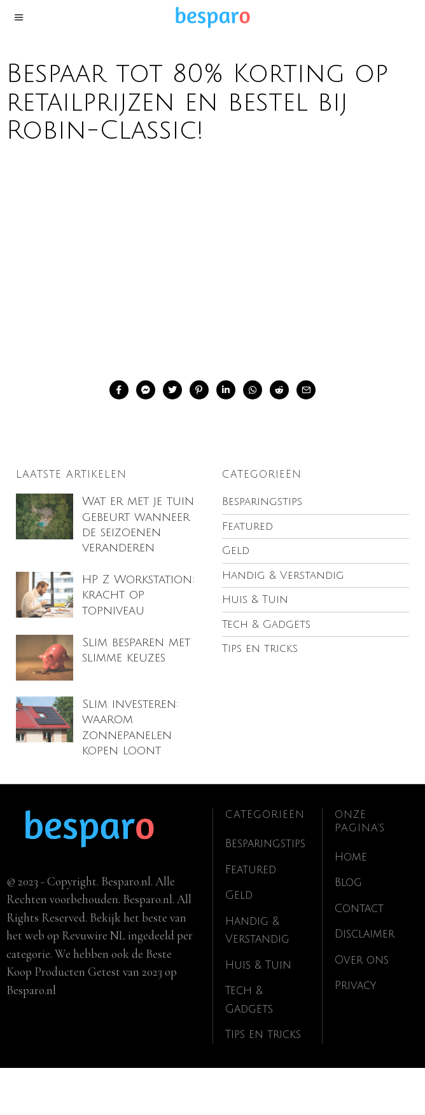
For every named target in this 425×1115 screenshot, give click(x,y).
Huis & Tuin (261, 1012)
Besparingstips (268, 890)
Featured (252, 916)
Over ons (365, 1007)
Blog (350, 930)
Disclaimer (367, 981)
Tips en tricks (266, 1081)
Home (352, 903)
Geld (240, 942)
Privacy (357, 1033)
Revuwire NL (93, 982)
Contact (361, 955)
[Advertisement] (212, 259)
